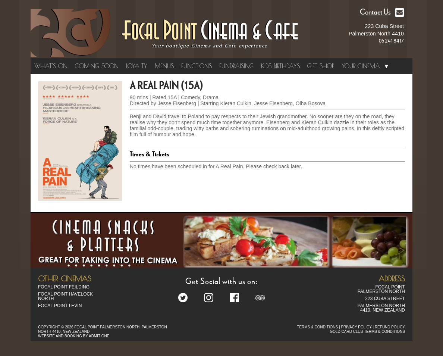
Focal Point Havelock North (65, 296)
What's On (50, 66)
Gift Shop (320, 66)
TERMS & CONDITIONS (317, 327)
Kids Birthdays (280, 66)
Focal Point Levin (60, 305)
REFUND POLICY (390, 327)
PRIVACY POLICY (356, 327)
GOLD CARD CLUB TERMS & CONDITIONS (367, 332)
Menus (164, 66)
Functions (196, 66)
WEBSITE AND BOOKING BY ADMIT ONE (73, 336)
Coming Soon (97, 66)
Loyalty (136, 66)
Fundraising (236, 66)
